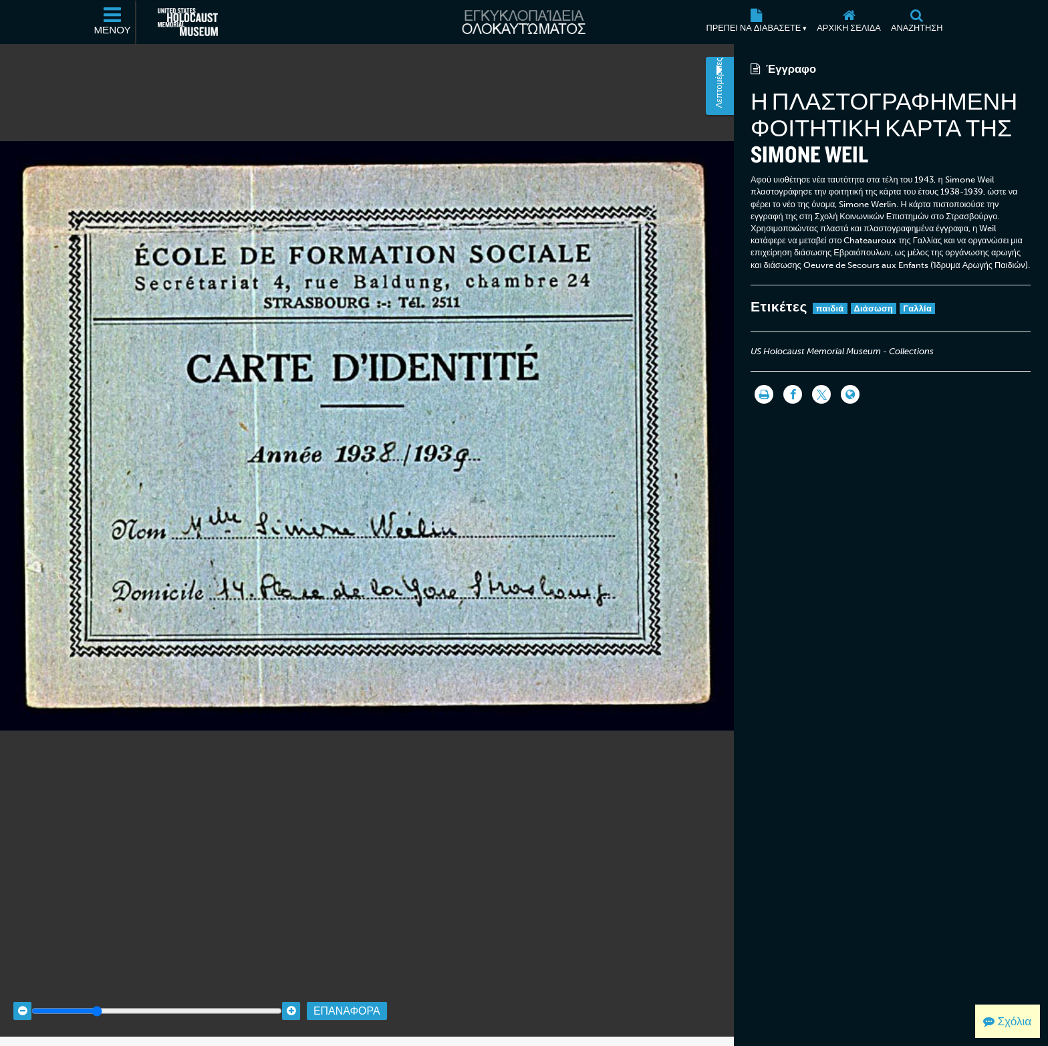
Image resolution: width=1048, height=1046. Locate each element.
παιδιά (830, 308)
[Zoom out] (22, 1001)
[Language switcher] (850, 394)
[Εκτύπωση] (764, 394)
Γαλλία (917, 308)
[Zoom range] (156, 1001)
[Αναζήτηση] (917, 22)
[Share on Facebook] (792, 394)
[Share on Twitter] (821, 394)
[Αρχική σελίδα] (849, 22)
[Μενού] (113, 22)
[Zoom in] (291, 1001)
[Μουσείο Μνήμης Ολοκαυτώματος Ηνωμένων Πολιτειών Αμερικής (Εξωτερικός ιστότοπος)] (188, 22)
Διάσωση (874, 308)
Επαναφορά (346, 1001)
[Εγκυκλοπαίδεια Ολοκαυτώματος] (523, 22)
